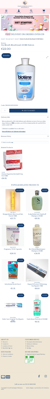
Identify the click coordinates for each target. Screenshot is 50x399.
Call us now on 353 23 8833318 (25, 384)
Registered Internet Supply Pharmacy (35, 354)
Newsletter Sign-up (6, 348)
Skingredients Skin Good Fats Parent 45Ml (13, 215)
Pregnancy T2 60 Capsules (13, 249)
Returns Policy (29, 346)
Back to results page (8, 142)
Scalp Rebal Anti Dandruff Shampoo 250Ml (37, 215)
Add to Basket (28, 110)
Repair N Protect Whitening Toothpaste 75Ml (37, 285)
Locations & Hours (6, 346)
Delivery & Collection (31, 344)
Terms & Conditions (7, 354)
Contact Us (4, 344)
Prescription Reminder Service (33, 342)
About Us (4, 342)
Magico (32, 388)
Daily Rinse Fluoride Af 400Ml (37, 319)
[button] (47, 57)
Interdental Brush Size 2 (13, 284)
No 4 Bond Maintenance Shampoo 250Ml (37, 250)
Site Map (28, 348)
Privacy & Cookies (6, 356)
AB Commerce (45, 388)
